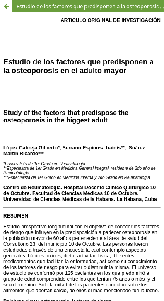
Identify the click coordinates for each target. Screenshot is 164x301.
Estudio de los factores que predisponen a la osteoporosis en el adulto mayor (90, 6)
